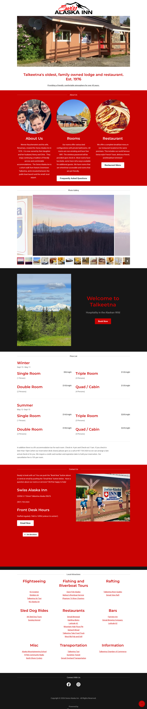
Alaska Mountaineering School (34, 651)
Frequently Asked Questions (73, 178)
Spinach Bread (73, 630)
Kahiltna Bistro (73, 620)
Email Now (25, 523)
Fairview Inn (113, 617)
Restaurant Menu (113, 165)
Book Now (103, 321)
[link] (73, 8)
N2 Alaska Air (34, 602)
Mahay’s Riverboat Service (73, 595)
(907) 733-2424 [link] (23, 502)
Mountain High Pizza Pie (73, 627)
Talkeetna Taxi (73, 651)
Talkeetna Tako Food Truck (73, 633)
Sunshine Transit (73, 655)
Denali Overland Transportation (73, 658)
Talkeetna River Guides (113, 592)
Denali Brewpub (73, 617)
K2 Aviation (34, 592)
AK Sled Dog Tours (34, 617)
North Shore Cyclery (34, 658)
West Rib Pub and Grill (73, 636)
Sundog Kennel (34, 620)
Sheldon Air (34, 595)
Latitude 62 (73, 623)
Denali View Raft (112, 595)
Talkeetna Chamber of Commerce (112, 651)
